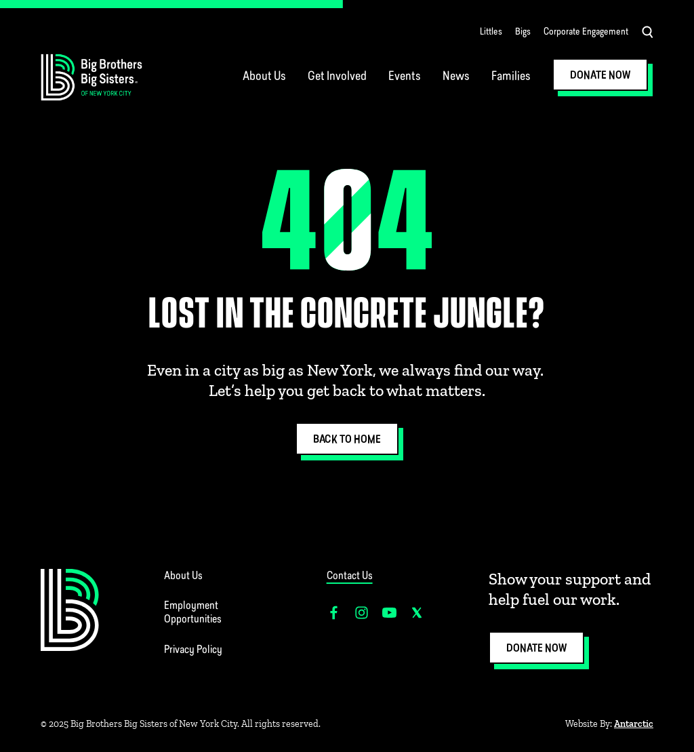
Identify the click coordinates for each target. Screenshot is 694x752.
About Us (264, 77)
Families (511, 77)
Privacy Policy (193, 650)
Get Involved (337, 77)
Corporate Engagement (586, 32)
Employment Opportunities (193, 613)
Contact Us (350, 576)
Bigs (523, 32)
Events (404, 77)
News (456, 77)
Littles (491, 32)
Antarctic (633, 724)
